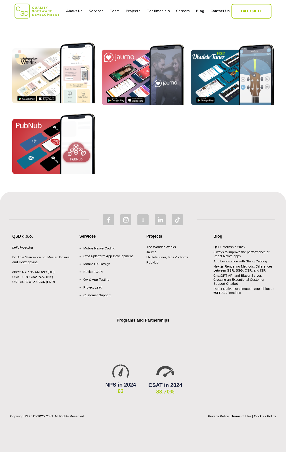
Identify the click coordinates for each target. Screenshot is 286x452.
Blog (200, 10)
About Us (74, 10)
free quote (251, 11)
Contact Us (220, 10)
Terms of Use (241, 416)
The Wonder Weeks (161, 247)
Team (115, 10)
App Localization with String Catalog (240, 261)
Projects (133, 10)
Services (96, 10)
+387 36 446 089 (34, 272)
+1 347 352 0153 (32, 277)
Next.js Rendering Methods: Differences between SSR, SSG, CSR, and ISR (243, 268)
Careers (183, 10)
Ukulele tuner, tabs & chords (167, 257)
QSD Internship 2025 (229, 247)
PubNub (152, 262)
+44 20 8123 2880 (31, 282)
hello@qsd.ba (22, 247)
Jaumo (151, 252)
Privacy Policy (218, 416)
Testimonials (158, 10)
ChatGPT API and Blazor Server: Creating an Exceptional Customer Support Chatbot (238, 279)
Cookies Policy (265, 416)
